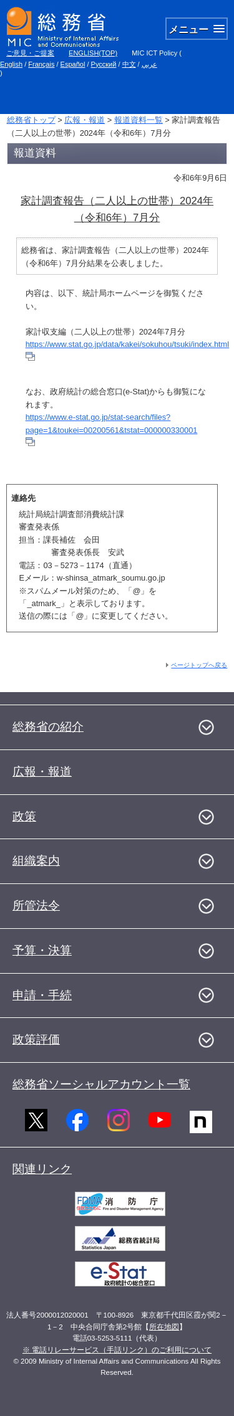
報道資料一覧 (138, 120)
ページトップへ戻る (199, 665)
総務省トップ (31, 120)
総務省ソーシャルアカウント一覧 (101, 1084)
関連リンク (42, 1169)
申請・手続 (42, 995)
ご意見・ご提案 (30, 53)
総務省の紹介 (48, 726)
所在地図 (164, 1327)
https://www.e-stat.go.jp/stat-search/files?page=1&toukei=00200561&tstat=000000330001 (112, 429)
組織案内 (36, 860)
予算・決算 (42, 950)
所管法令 (36, 905)
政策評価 (36, 1039)
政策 (24, 816)
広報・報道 (84, 120)
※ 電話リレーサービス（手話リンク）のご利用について (117, 1350)
